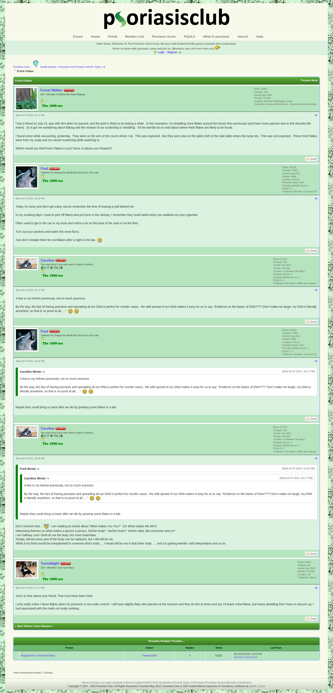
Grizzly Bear (251, 657)
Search (243, 36)
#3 (316, 290)
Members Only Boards (238, 682)
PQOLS (189, 36)
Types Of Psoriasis (193, 682)
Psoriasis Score (164, 36)
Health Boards (44, 66)
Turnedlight (50, 563)
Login (161, 52)
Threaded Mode (309, 80)
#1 (316, 115)
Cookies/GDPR (142, 682)
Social (261, 686)
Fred (44, 168)
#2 (316, 198)
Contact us (96, 682)
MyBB (253, 686)
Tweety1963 (149, 655)
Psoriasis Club (21, 66)
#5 (316, 458)
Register (172, 52)
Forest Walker (51, 90)
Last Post (238, 657)
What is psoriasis (216, 36)
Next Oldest (24, 626)
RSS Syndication (162, 682)
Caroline (47, 260)
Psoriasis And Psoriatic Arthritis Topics (80, 66)
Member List (134, 36)
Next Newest (43, 626)
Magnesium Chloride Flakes (38, 655)
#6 (316, 588)
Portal (112, 36)
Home (95, 36)
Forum (78, 36)
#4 (316, 361)
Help (259, 36)
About (85, 682)
